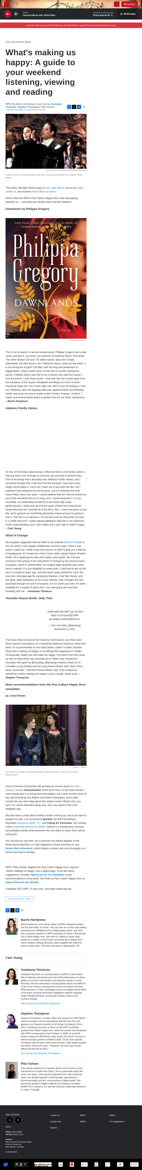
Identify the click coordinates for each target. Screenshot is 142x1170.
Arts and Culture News (18, 42)
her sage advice (55, 187)
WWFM (8, 1127)
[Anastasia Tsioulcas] (12, 976)
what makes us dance (43, 191)
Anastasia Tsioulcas (35, 969)
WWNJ (83, 1122)
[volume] (16, 14)
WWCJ (112, 1115)
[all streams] (128, 14)
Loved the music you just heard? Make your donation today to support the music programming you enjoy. (71, 25)
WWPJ (83, 1115)
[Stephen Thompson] (12, 1020)
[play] (7, 14)
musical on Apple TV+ (29, 823)
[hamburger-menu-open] (6, 4)
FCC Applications (116, 1122)
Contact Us (55, 1115)
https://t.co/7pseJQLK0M (64, 615)
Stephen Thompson (29, 107)
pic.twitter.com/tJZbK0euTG (64, 619)
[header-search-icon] (117, 4)
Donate (130, 4)
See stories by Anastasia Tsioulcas (40, 1003)
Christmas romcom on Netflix (29, 826)
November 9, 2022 (64, 629)
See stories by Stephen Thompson (40, 1053)
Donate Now (55, 1122)
